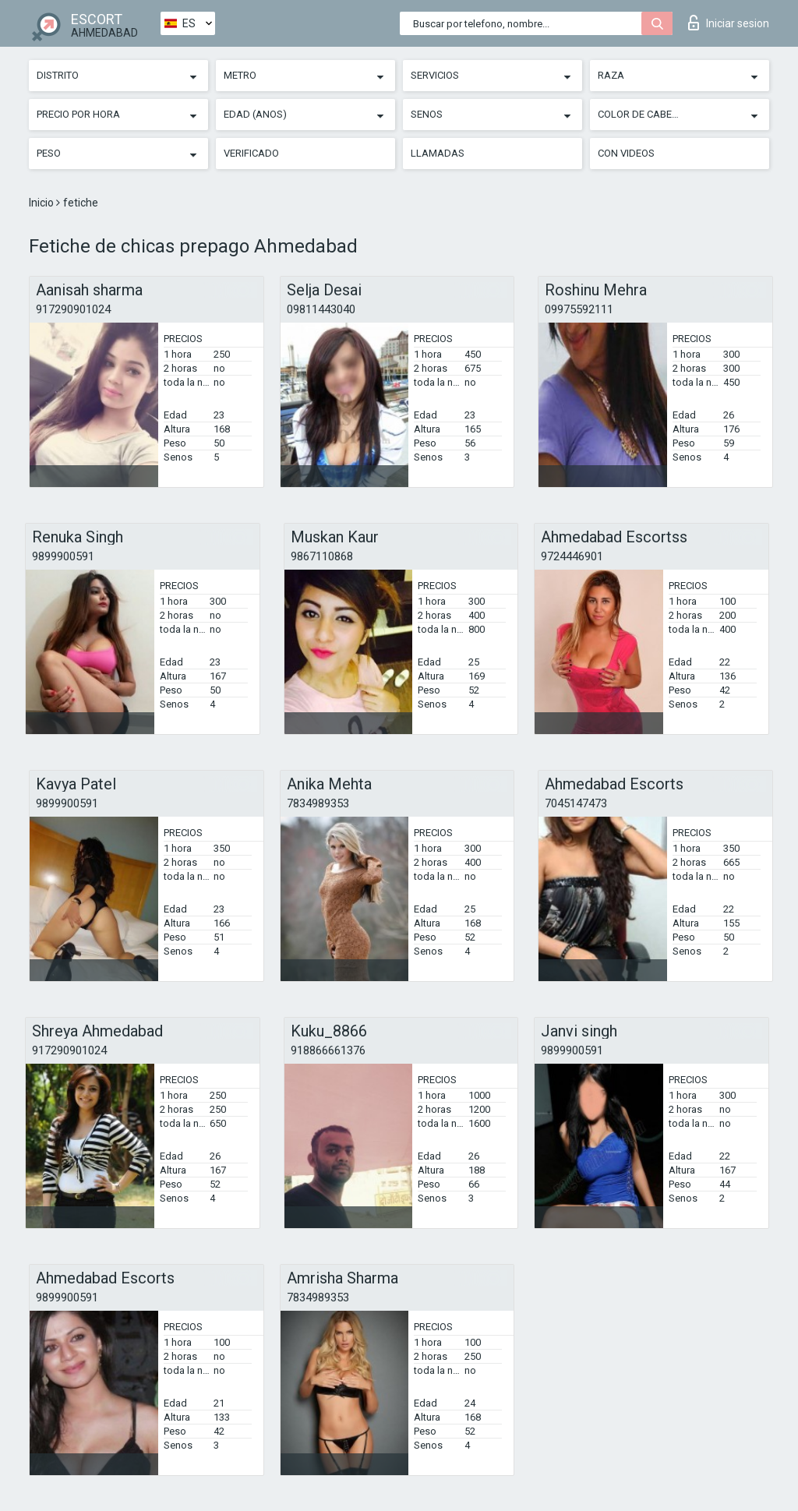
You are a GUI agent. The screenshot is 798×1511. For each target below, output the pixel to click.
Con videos (626, 153)
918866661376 (328, 1050)
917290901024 (73, 309)
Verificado (251, 153)
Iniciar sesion (728, 22)
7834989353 (318, 803)
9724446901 (572, 556)
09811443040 (321, 309)
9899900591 (63, 556)
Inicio (42, 202)
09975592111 (579, 309)
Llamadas (437, 153)
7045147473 (576, 803)
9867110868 (322, 556)
